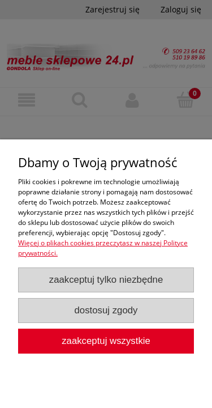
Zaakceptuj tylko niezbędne (106, 279)
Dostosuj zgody (106, 310)
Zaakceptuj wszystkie (106, 340)
